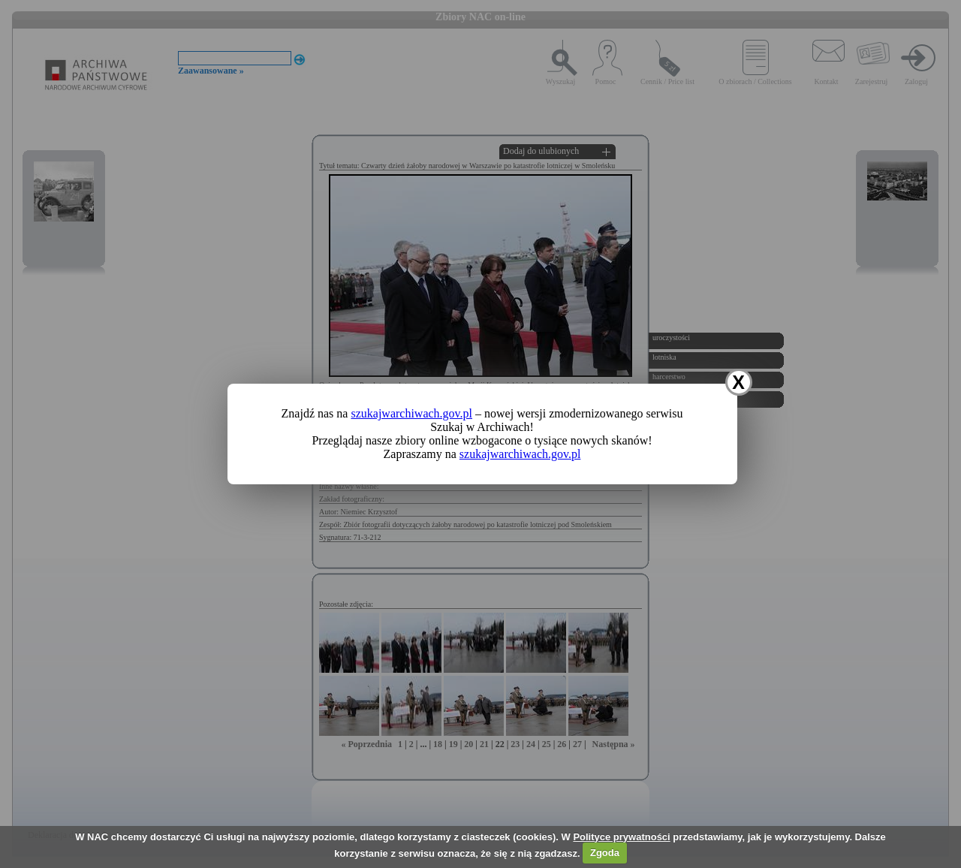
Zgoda (604, 852)
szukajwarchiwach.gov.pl (411, 413)
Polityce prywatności (621, 836)
